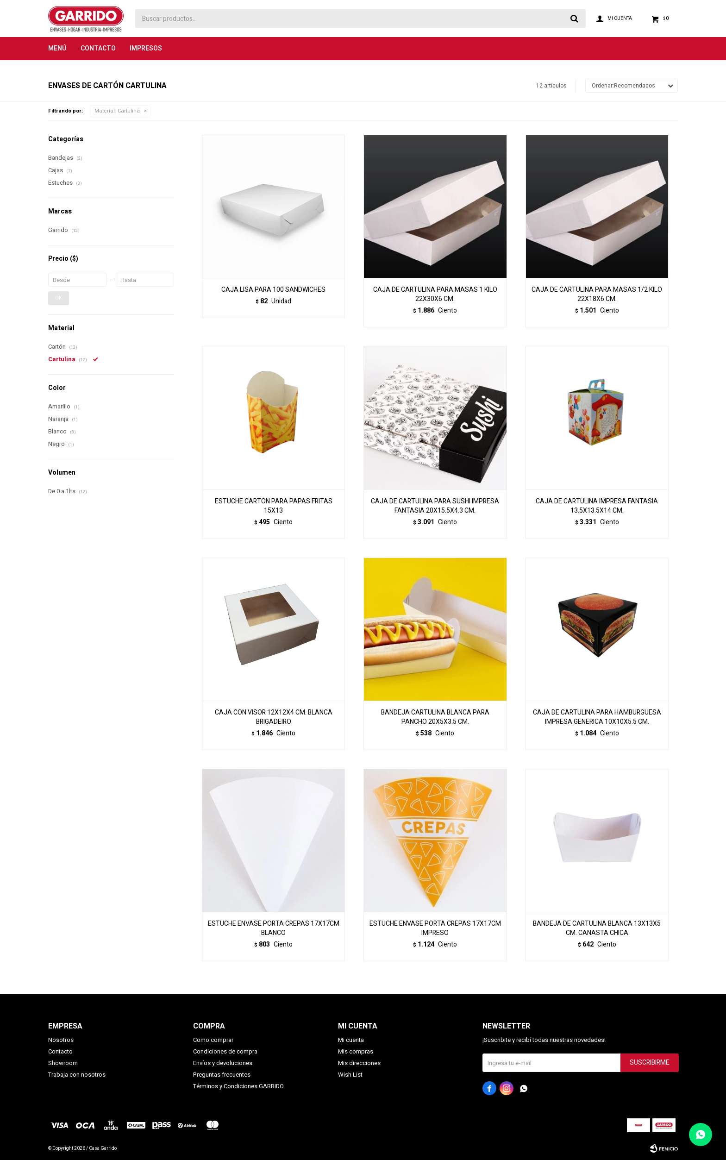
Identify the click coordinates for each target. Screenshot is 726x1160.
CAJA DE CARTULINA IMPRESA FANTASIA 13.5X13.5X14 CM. (597, 506)
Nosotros (61, 1039)
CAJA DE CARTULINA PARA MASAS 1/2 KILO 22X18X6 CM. (597, 294)
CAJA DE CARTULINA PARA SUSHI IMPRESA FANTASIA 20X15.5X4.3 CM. (435, 506)
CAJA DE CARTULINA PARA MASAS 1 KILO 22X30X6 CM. (435, 294)
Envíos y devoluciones (222, 1063)
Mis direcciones (359, 1063)
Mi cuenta (351, 1039)
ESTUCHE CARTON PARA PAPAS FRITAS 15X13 (273, 506)
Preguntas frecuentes (221, 1074)
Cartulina (117, 111)
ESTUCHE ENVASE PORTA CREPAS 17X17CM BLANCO (273, 928)
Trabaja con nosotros (77, 1074)
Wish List (350, 1074)
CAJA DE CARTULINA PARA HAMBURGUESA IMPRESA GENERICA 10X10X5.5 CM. (597, 717)
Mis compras (355, 1051)
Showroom (63, 1063)
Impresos (146, 48)
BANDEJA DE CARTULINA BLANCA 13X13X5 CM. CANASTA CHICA (597, 928)
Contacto (98, 48)
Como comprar (213, 1039)
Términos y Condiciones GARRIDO (238, 1086)
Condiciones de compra (225, 1051)
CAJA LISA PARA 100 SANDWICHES (273, 290)
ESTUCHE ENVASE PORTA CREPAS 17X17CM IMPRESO (435, 928)
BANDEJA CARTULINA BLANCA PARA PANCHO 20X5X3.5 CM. (435, 717)
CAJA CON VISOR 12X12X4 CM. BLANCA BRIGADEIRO (273, 717)
